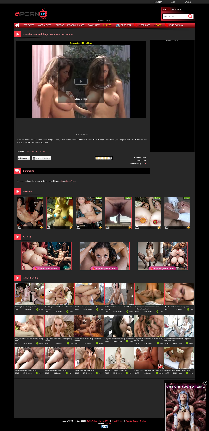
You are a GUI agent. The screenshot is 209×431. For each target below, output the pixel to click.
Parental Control (131, 421)
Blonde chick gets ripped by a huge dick (148, 370)
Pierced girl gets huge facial (84, 370)
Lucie (144, 163)
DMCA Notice (92, 421)
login (61, 181)
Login (173, 2)
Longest (59, 25)
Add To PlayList (41, 158)
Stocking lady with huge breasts (26, 307)
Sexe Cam (123, 25)
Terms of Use (104, 421)
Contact (143, 421)
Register (158, 2)
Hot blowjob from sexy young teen (177, 307)
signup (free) (70, 181)
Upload (188, 2)
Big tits (28, 151)
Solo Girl (41, 151)
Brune (34, 151)
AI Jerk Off (142, 25)
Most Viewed (44, 25)
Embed (23, 158)
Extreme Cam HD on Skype (81, 43)
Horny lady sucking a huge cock (116, 370)
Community (94, 25)
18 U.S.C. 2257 (117, 421)
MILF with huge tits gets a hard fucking (178, 370)
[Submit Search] (190, 16)
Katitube (108, 424)
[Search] (175, 16)
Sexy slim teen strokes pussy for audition (119, 339)
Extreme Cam (174, 25)
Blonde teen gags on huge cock (86, 307)
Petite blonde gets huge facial (25, 370)
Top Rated (29, 25)
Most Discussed (75, 25)
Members (176, 9)
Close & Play (81, 99)
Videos (166, 9)
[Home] (17, 25)
